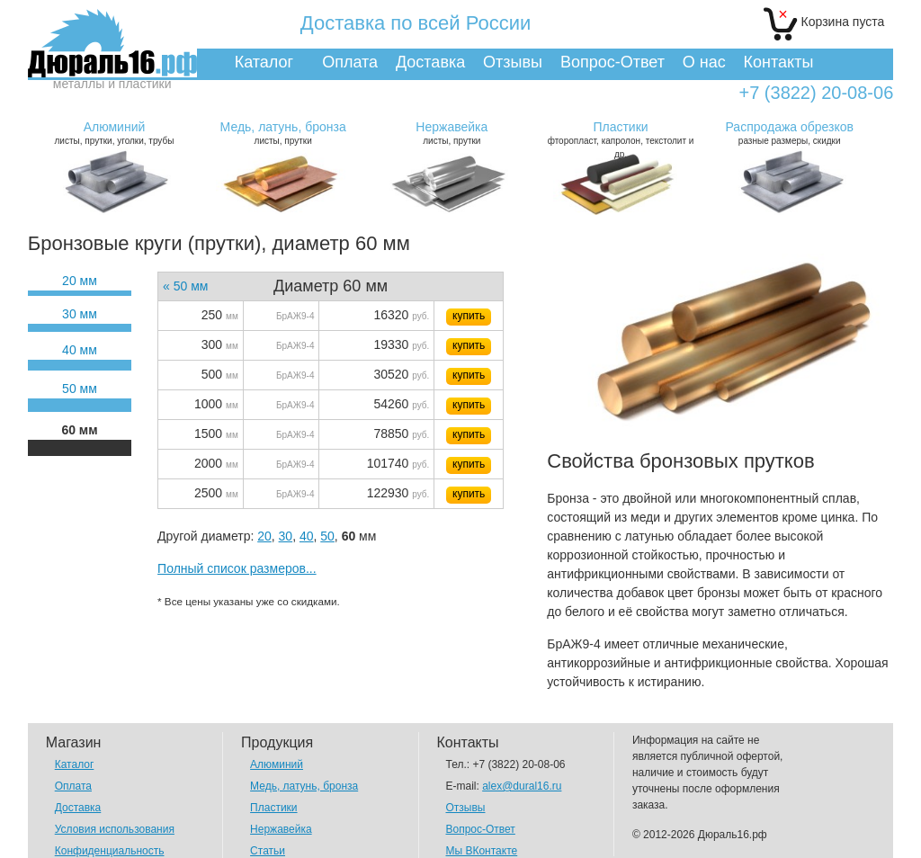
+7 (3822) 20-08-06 (815, 93)
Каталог (264, 62)
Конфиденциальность (110, 851)
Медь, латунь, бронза (304, 786)
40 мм (79, 350)
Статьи (267, 851)
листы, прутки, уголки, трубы (114, 133)
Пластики (273, 807)
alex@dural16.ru (521, 786)
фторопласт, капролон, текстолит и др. (620, 139)
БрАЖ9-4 (295, 316)
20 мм (79, 280)
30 (286, 536)
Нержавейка (281, 829)
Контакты (779, 62)
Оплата (350, 62)
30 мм (79, 314)
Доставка (430, 62)
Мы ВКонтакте (482, 851)
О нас (704, 62)
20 (264, 536)
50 (327, 536)
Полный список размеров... (237, 568)
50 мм (79, 388)
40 (307, 536)
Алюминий (276, 764)
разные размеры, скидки (789, 133)
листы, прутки (283, 133)
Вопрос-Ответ (612, 62)
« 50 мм (185, 286)
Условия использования (114, 829)
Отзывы (512, 62)
